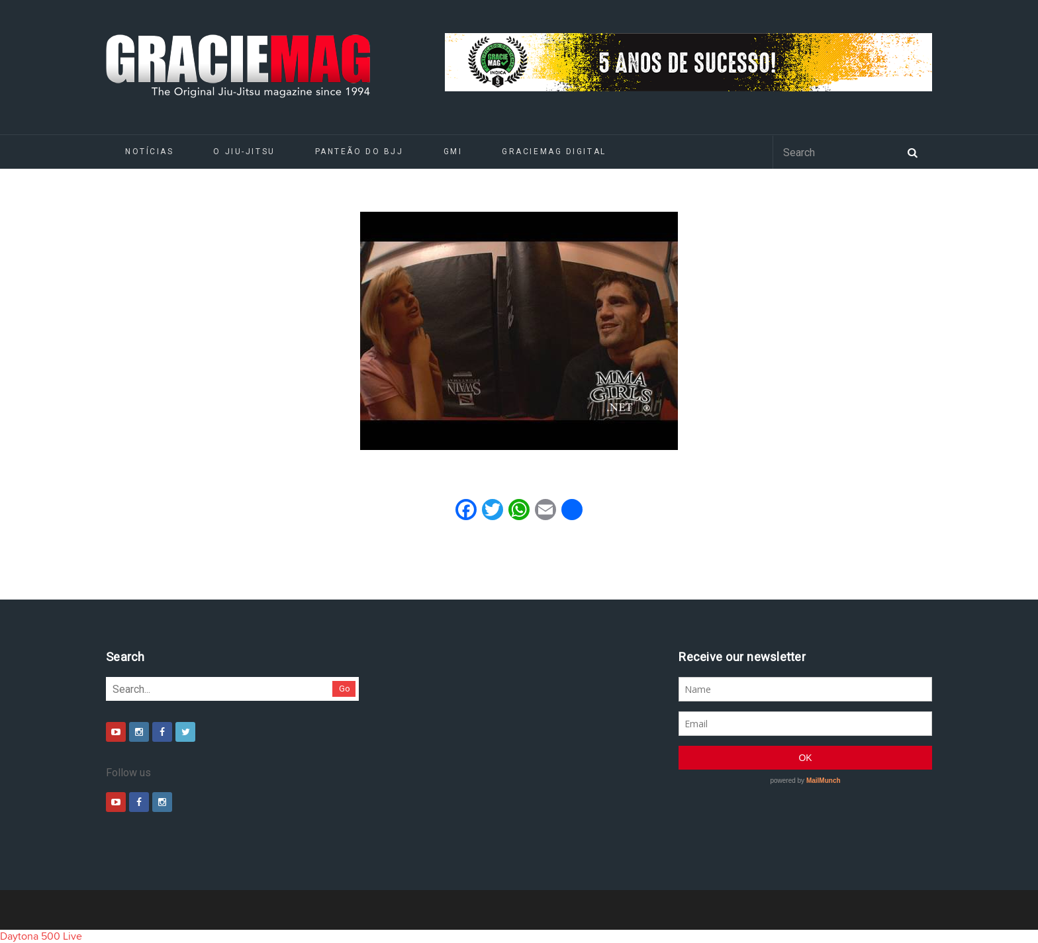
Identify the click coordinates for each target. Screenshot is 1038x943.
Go (344, 689)
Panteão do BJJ (359, 151)
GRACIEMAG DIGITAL (554, 151)
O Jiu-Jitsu (244, 151)
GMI (453, 151)
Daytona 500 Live (41, 936)
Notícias (149, 151)
